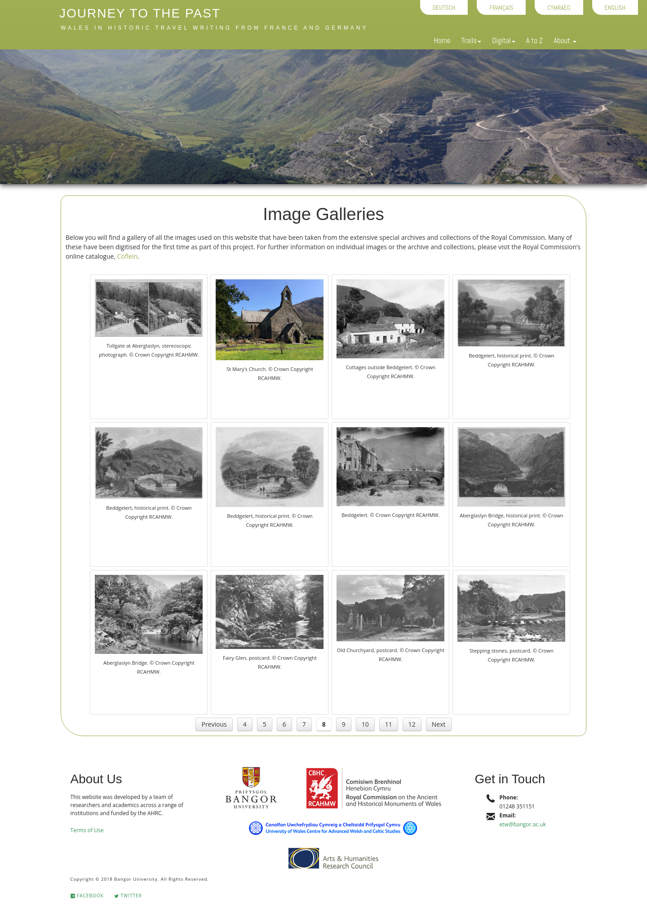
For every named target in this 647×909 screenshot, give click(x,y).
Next (439, 724)
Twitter (128, 895)
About (565, 40)
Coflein (127, 256)
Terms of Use (87, 830)
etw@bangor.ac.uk (523, 824)
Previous (213, 724)
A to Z (534, 40)
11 (388, 724)
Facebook (87, 895)
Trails (471, 40)
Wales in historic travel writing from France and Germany (214, 28)
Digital (503, 40)
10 (365, 724)
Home (442, 40)
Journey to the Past (140, 13)
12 (412, 724)
